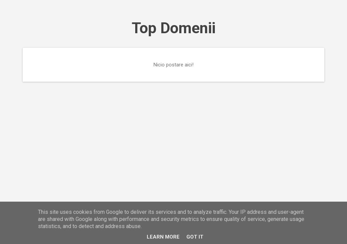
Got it (194, 237)
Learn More (163, 237)
